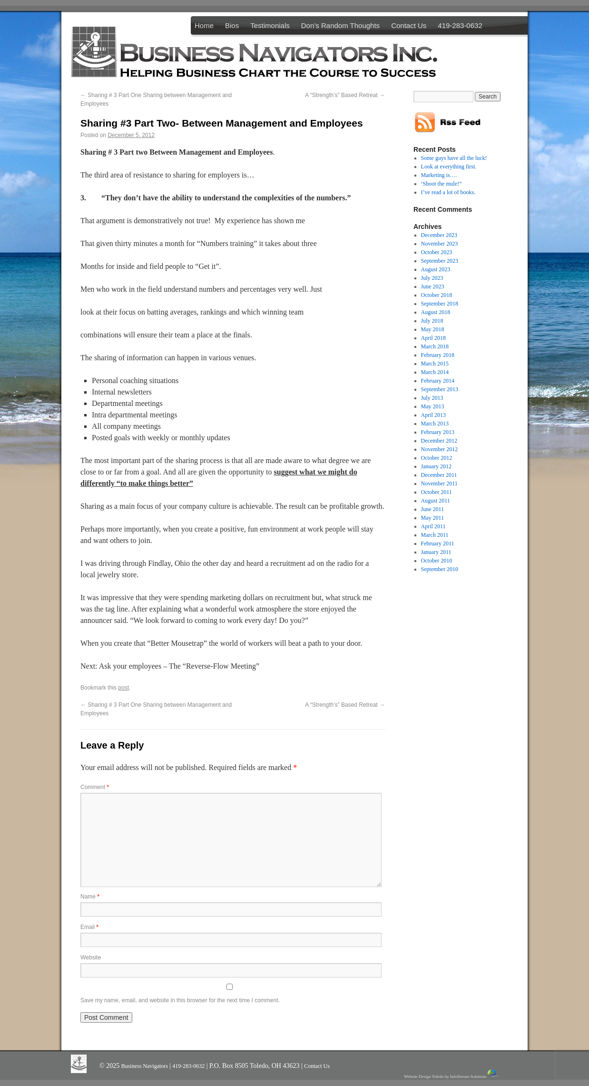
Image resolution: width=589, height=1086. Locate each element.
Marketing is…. (439, 175)
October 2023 (436, 252)
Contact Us (408, 25)
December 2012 (439, 440)
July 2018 (432, 320)
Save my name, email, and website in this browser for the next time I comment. (180, 1000)
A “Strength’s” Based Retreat (345, 95)
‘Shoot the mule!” (441, 183)
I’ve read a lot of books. (448, 192)
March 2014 (435, 372)
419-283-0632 (460, 25)
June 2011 (432, 509)
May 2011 (432, 517)
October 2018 (436, 295)
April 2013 (433, 415)
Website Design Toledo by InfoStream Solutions (452, 1074)
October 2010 (436, 560)
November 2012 (439, 449)
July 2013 (432, 398)
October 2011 (436, 492)
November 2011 (439, 483)
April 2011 (433, 526)
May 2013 (432, 406)
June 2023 (432, 286)
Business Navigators (145, 1066)
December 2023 (439, 235)
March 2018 (435, 346)
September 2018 (439, 303)
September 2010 (439, 569)
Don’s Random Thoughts (340, 25)
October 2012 (436, 457)
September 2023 (439, 260)
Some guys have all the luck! (454, 158)
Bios (232, 25)
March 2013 (435, 423)
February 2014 (437, 380)
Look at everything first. (449, 166)
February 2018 (437, 355)
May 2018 (432, 329)
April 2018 (433, 338)
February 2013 (437, 432)
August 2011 (435, 500)
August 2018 (436, 312)
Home (204, 25)
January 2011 (436, 552)
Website (90, 957)
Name (89, 896)
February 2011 (437, 543)
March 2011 (435, 535)
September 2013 (439, 389)
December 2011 (439, 475)
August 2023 (436, 269)
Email (89, 927)
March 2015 (435, 363)
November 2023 (439, 243)
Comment (94, 787)
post (123, 687)
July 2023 (432, 278)
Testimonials (270, 25)
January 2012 (436, 466)
